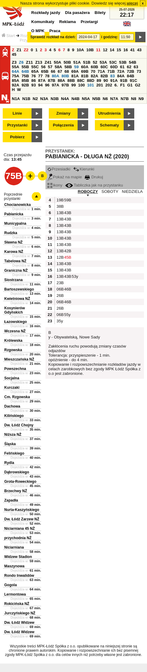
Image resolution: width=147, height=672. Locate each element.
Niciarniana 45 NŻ (19, 528)
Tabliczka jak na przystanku (94, 185)
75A (15, 76)
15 (119, 50)
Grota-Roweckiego (20, 481)
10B (90, 50)
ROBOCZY (88, 191)
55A (15, 67)
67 (60, 71)
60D (114, 67)
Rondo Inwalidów (19, 575)
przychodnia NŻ (18, 538)
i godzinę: (109, 37)
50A (57, 62)
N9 (141, 98)
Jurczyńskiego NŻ (19, 613)
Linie (17, 113)
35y (60, 321)
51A (77, 62)
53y (75, 276)
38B (60, 206)
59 (76, 67)
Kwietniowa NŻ (17, 299)
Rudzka (10, 233)
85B (25, 80)
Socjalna (11, 378)
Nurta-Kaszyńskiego (21, 510)
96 (47, 85)
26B (60, 295)
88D (90, 80)
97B (65, 85)
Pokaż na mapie (64, 177)
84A (120, 76)
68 (67, 71)
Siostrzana (13, 280)
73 (139, 71)
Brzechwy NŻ (15, 491)
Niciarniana (14, 547)
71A (101, 71)
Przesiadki (58, 169)
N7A (114, 98)
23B (60, 283)
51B (86, 62)
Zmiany (63, 113)
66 (53, 71)
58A (58, 67)
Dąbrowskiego (16, 472)
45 (14, 54)
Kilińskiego (14, 416)
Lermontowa (15, 594)
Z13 (38, 62)
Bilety (100, 12)
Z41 (48, 62)
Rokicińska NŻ (16, 604)
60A (84, 67)
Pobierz (17, 137)
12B (60, 257)
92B (25, 85)
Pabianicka (13, 214)
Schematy (109, 125)
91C (133, 80)
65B (44, 71)
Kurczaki (11, 387)
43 (139, 50)
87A (41, 80)
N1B (26, 98)
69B (84, 71)
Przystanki (17, 125)
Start (8, 35)
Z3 (14, 62)
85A (15, 80)
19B (60, 200)
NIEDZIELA (132, 191)
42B (67, 251)
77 (40, 76)
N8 (133, 98)
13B (60, 212)
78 (47, 76)
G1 (130, 85)
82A (94, 76)
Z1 (19, 50)
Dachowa (12, 406)
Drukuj (94, 177)
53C (113, 62)
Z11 (29, 62)
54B (132, 62)
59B (67, 200)
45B (67, 257)
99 (73, 85)
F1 (122, 85)
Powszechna (15, 369)
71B (111, 71)
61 (122, 67)
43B (67, 212)
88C (80, 80)
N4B (76, 98)
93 (33, 85)
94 (40, 85)
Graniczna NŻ (16, 270)
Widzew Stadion (18, 557)
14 (112, 50)
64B (25, 71)
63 (136, 67)
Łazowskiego (15, 322)
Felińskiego (14, 453)
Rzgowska (13, 350)
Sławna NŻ (13, 242)
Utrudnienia (109, 113)
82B (104, 76)
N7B (125, 98)
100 (81, 85)
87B (51, 80)
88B (71, 80)
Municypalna (15, 223)
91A (114, 80)
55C (34, 67)
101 (90, 85)
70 (93, 71)
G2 (137, 85)
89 (99, 80)
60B (94, 67)
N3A (44, 98)
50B (67, 62)
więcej (132, 3)
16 (125, 50)
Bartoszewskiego (19, 289)
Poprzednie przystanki (13, 196)
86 (33, 80)
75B (25, 76)
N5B (96, 98)
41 (132, 50)
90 (105, 80)
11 (98, 50)
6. (116, 85)
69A (75, 71)
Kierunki (83, 169)
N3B (55, 98)
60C (104, 67)
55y (67, 314)
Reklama (67, 21)
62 (129, 67)
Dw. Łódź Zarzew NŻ (21, 519)
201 (99, 85)
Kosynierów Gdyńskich (14, 310)
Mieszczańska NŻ (19, 359)
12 (105, 50)
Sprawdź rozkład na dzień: (53, 37)
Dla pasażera (77, 12)
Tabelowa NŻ (15, 261)
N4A (65, 98)
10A (80, 50)
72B (130, 71)
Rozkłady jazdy (45, 12)
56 (43, 67)
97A (55, 85)
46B (67, 289)
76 (33, 76)
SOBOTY (110, 191)
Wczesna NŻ (15, 331)
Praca (54, 31)
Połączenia (63, 125)
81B (84, 76)
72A (120, 71)
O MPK (38, 31)
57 (50, 67)
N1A (16, 98)
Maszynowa (14, 566)
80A (55, 76)
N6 (105, 98)
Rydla (9, 463)
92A (15, 85)
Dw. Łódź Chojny (18, 425)
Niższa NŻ (13, 434)
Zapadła (11, 500)
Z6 (21, 62)
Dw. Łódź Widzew (19, 622)
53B (122, 62)
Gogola (10, 585)
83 (112, 76)
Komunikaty (42, 21)
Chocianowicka (17, 205)
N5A (86, 98)
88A (61, 80)
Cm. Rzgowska (17, 397)
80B (65, 76)
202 (108, 85)
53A (103, 62)
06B (60, 289)
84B (130, 76)
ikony (54, 185)
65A (34, 71)
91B (123, 80)
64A (15, 71)
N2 (35, 98)
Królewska (13, 340)
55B (25, 67)
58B (68, 67)
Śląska (10, 444)
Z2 (26, 50)
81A (75, 76)
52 (95, 62)
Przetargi (89, 21)
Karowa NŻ (13, 252)
